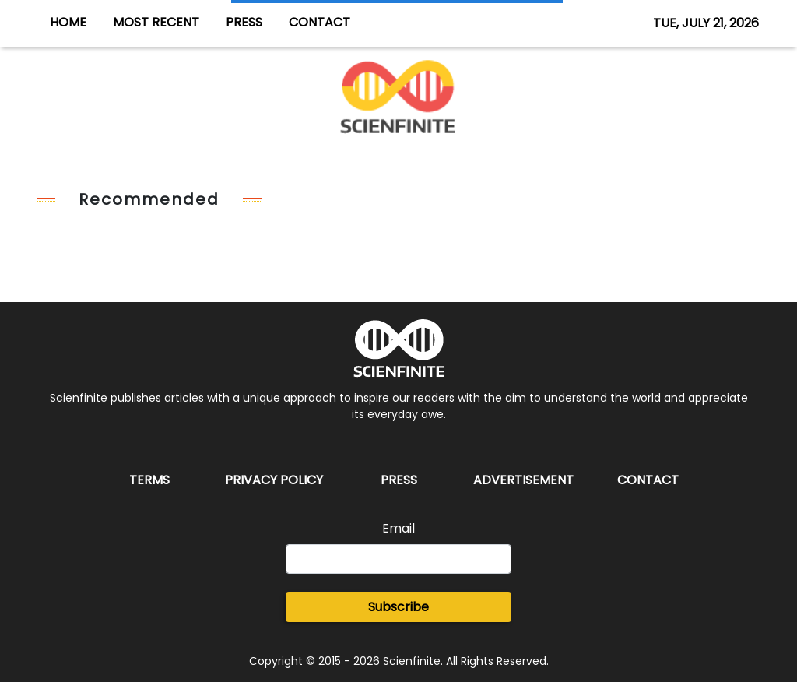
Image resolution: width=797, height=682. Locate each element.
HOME (68, 22)
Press (399, 480)
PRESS (244, 22)
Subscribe (398, 607)
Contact (648, 480)
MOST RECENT (156, 22)
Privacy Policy (274, 480)
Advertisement (523, 480)
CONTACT (319, 22)
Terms (149, 480)
